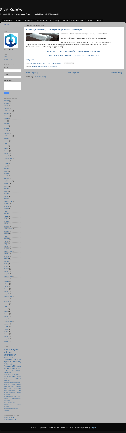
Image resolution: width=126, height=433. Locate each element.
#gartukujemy (7, 400)
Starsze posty (116, 72)
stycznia (6, 103)
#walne (18, 376)
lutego (6, 148)
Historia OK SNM (77, 20)
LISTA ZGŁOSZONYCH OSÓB (60, 55)
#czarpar (6, 398)
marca (6, 126)
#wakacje (18, 378)
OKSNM (6, 392)
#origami (19, 404)
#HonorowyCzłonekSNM (10, 396)
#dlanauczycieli (11, 349)
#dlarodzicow (7, 388)
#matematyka (8, 372)
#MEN (19, 396)
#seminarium (7, 406)
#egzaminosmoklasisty (15, 398)
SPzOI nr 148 (8, 59)
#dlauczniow (8, 357)
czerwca (6, 118)
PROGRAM (51, 51)
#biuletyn (18, 386)
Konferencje (29, 20)
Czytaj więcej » (30, 60)
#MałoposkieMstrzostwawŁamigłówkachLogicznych (12, 368)
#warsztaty (17, 362)
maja (5, 121)
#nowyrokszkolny (8, 404)
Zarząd (65, 20)
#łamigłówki (16, 370)
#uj (20, 390)
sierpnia (6, 116)
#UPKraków (7, 380)
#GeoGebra (7, 394)
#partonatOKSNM (9, 376)
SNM (5, 57)
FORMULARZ (80, 55)
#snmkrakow (44, 66)
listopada (6, 108)
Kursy (57, 20)
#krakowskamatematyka (11, 374)
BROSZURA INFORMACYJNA (89, 51)
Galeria (89, 20)
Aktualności (8, 20)
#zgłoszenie (53, 66)
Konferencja (17, 388)
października (8, 111)
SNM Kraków (11, 10)
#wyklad (18, 384)
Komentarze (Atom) (39, 77)
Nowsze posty (32, 72)
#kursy (6, 378)
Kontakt (98, 20)
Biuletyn (18, 20)
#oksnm (8, 352)
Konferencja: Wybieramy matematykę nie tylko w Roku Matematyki (54, 29)
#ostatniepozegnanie (9, 390)
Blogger (93, 427)
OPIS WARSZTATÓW (67, 51)
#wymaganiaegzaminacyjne (11, 408)
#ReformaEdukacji (9, 386)
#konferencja (36, 66)
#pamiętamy (11, 384)
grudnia (6, 106)
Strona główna (74, 72)
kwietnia (6, 101)
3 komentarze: (57, 63)
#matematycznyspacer (9, 402)
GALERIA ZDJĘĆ (93, 55)
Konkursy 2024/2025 (44, 20)
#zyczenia (7, 362)
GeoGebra (6, 410)
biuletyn (19, 392)
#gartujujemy (12, 392)
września (6, 113)
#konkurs (17, 359)
